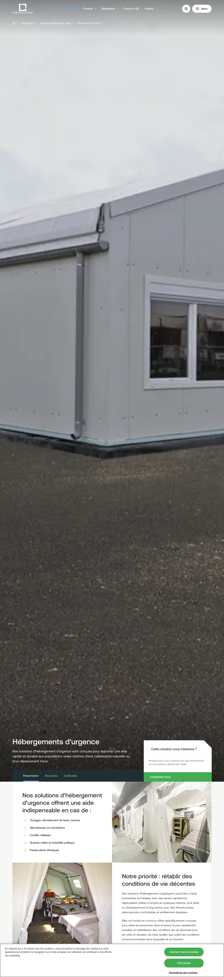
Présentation (31, 775)
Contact (149, 8)
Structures (51, 775)
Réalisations (110, 8)
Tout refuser (184, 963)
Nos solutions (69, 8)
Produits (89, 8)
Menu (202, 8)
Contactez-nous (160, 777)
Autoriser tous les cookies (183, 952)
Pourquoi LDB (131, 8)
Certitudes (70, 775)
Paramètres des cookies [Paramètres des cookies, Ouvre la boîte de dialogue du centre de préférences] (183, 972)
